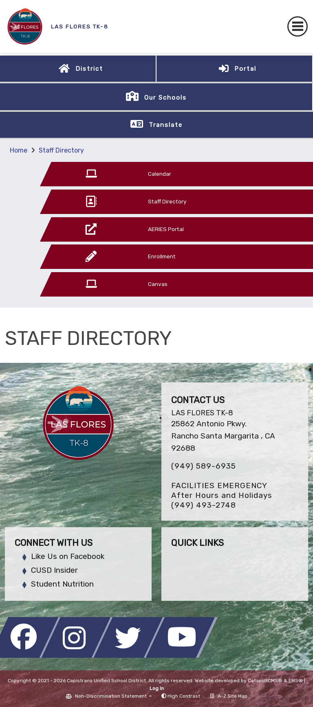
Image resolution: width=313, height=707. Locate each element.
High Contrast (184, 696)
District (89, 68)
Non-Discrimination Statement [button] (111, 696)
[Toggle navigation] (297, 26)
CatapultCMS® (265, 680)
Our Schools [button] (165, 97)
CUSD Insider (54, 570)
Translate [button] (166, 125)
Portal (245, 68)
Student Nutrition (62, 584)
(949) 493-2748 (203, 505)
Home (18, 150)
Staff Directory (61, 150)
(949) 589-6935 (203, 466)
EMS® (296, 680)
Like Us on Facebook (67, 556)
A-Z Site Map (228, 696)
